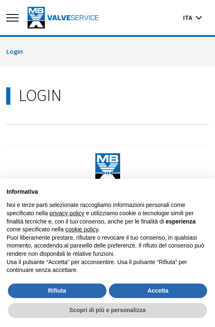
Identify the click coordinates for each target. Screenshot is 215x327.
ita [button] (192, 17)
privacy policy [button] (67, 213)
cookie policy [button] (81, 229)
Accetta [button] (158, 290)
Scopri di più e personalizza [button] (107, 310)
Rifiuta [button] (57, 290)
